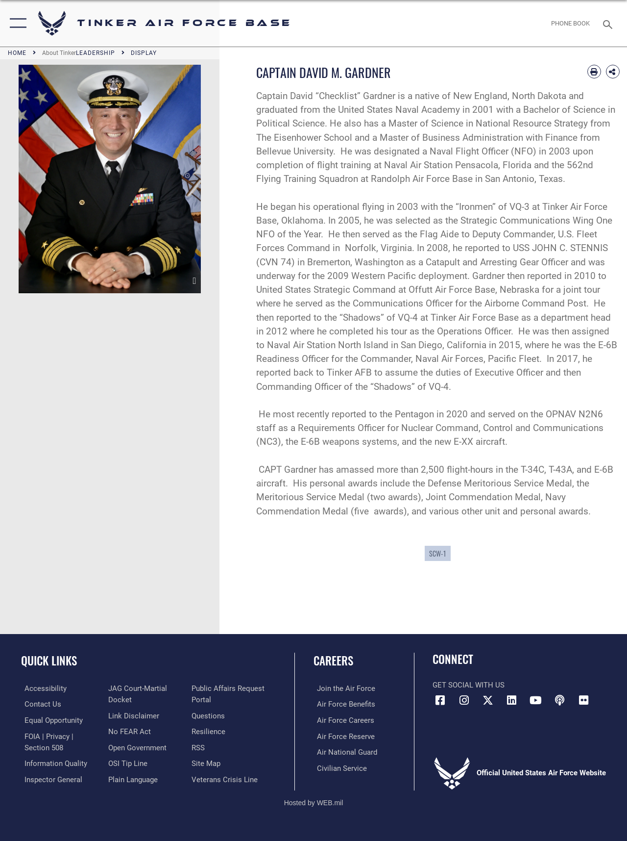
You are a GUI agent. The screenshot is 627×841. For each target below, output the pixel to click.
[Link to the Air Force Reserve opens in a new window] (342, 735)
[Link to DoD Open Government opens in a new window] (136, 746)
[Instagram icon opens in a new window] (464, 700)
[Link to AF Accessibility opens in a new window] (42, 688)
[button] (16, 23)
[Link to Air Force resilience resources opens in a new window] (209, 730)
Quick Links (49, 661)
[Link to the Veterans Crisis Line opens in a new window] (226, 777)
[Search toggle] (609, 23)
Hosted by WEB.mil (313, 800)
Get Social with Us (469, 685)
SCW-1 (437, 553)
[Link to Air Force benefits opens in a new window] (343, 704)
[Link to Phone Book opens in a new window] (570, 23)
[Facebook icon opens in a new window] (440, 700)
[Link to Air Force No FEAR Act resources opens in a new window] (128, 730)
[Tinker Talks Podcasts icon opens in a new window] (559, 700)
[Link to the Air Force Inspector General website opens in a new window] (50, 777)
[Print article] (594, 71)
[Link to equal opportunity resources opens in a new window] (50, 719)
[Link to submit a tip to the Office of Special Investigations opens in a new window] (126, 762)
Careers (333, 661)
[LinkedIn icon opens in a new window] (512, 700)
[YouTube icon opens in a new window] (536, 700)
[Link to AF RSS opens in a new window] (199, 746)
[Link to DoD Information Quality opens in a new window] (52, 762)
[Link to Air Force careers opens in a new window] (342, 719)
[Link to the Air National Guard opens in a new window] (344, 751)
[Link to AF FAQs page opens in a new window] (209, 715)
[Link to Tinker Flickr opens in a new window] (583, 700)
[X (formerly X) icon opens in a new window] (488, 700)
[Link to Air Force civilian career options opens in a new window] (338, 767)
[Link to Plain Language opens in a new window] (131, 777)
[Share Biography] (613, 71)
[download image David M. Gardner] (194, 281)
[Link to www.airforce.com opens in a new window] (343, 688)
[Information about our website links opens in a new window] (132, 715)
